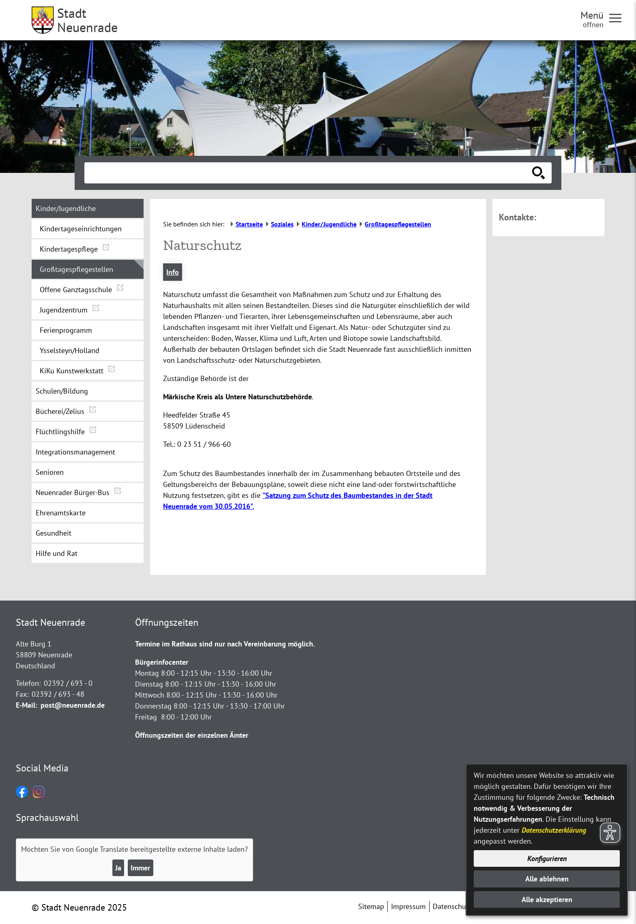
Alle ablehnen (547, 878)
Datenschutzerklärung (554, 830)
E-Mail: (26, 705)
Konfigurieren (547, 858)
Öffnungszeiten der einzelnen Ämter (191, 735)
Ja (118, 867)
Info (172, 272)
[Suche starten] (538, 172)
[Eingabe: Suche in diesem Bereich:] (309, 173)
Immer (140, 867)
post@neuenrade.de (73, 705)
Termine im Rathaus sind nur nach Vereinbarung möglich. (225, 643)
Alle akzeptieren (547, 899)
